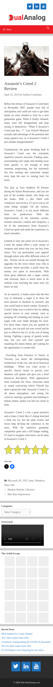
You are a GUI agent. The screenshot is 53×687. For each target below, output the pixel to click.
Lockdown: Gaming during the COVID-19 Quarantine (26, 642)
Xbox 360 (9, 485)
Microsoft (13, 480)
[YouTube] (43, 6)
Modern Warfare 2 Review (21, 489)
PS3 (25, 480)
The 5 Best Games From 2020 (15, 638)
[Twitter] (30, 6)
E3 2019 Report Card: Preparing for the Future (22, 650)
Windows (40, 480)
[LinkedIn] (36, 6)
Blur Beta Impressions (19, 494)
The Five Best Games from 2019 (16, 646)
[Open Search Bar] (48, 28)
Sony (31, 480)
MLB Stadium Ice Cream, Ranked (16, 634)
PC (20, 480)
